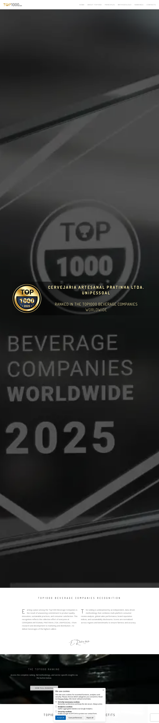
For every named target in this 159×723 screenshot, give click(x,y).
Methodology (125, 5)
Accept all (60, 718)
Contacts (151, 5)
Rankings (139, 5)
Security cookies (65, 712)
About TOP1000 (95, 5)
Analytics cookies (65, 707)
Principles (110, 5)
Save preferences (75, 718)
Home (81, 5)
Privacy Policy (63, 699)
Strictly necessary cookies (69, 702)
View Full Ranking (44, 688)
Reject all (90, 718)
